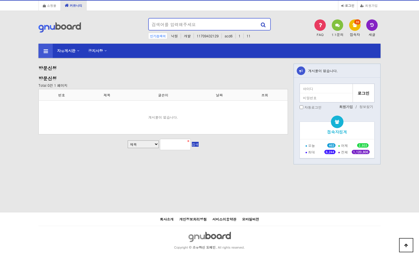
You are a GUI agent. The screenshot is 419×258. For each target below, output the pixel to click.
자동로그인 (313, 107)
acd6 (229, 35)
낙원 (174, 35)
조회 (264, 94)
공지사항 (95, 50)
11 (249, 35)
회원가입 (369, 5)
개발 (187, 35)
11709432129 (208, 35)
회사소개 (167, 219)
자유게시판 (66, 50)
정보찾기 (366, 106)
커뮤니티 (73, 5)
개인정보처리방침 (193, 219)
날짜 (219, 94)
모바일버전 (250, 219)
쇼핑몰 (49, 5)
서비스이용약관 (224, 219)
